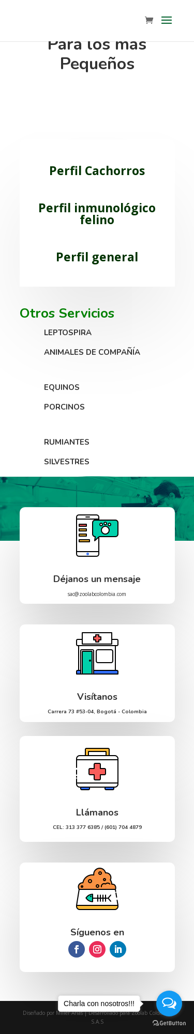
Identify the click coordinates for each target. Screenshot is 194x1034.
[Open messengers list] (169, 1003)
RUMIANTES (66, 442)
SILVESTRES (66, 462)
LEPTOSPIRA (68, 332)
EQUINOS (62, 387)
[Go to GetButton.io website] (169, 1023)
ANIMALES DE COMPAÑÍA (92, 352)
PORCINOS (64, 407)
